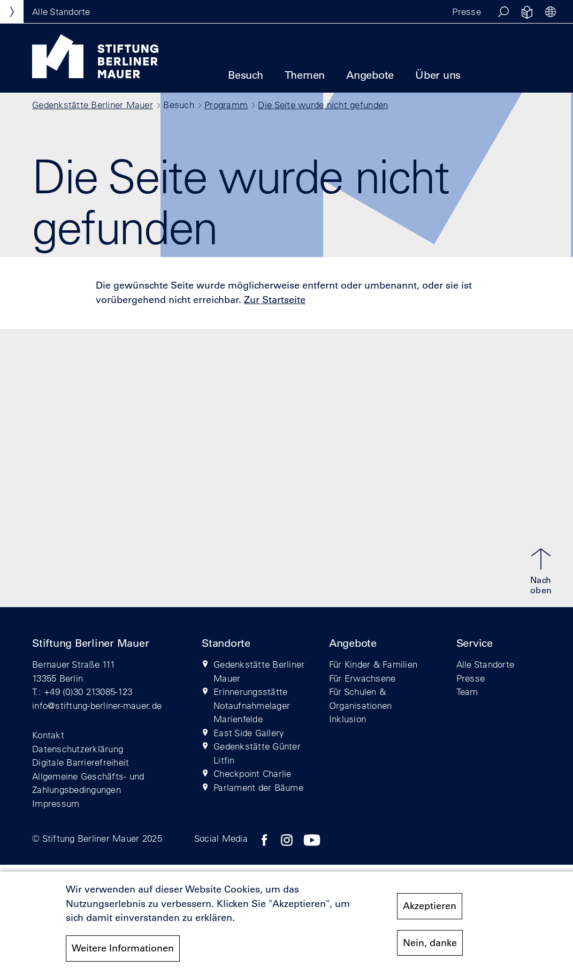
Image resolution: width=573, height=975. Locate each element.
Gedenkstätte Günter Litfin (257, 753)
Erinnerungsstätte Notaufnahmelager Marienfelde (251, 705)
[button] (503, 12)
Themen (305, 75)
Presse (466, 11)
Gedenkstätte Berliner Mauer (92, 104)
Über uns (438, 75)
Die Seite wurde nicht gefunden (323, 104)
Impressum (55, 803)
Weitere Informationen (123, 953)
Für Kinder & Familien (373, 664)
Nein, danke (430, 947)
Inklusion (347, 718)
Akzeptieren (429, 911)
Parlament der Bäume (258, 787)
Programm (226, 104)
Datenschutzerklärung (77, 748)
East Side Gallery (248, 732)
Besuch (245, 75)
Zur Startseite (274, 300)
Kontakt (48, 734)
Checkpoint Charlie (252, 773)
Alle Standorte (485, 664)
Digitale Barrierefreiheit (80, 762)
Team (467, 691)
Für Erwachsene (362, 678)
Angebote (370, 75)
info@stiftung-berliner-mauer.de (97, 705)
